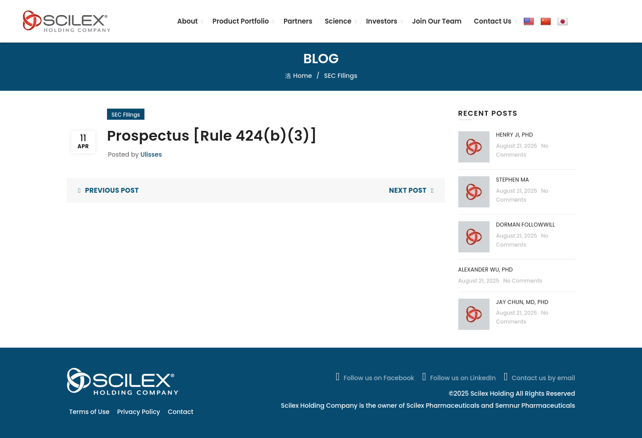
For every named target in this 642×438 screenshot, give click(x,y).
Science (338, 21)
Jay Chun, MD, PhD (522, 302)
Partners (298, 21)
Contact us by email (538, 376)
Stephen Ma (512, 179)
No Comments (522, 280)
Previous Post (112, 190)
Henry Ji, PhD (514, 134)
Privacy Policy (138, 411)
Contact (180, 411)
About (187, 21)
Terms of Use (89, 411)
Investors (381, 21)
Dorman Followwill (526, 224)
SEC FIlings (341, 75)
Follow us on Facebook (374, 376)
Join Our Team (436, 21)
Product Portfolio (241, 21)
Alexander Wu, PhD (485, 269)
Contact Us (492, 21)
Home (302, 75)
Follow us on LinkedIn (458, 376)
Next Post (408, 190)
